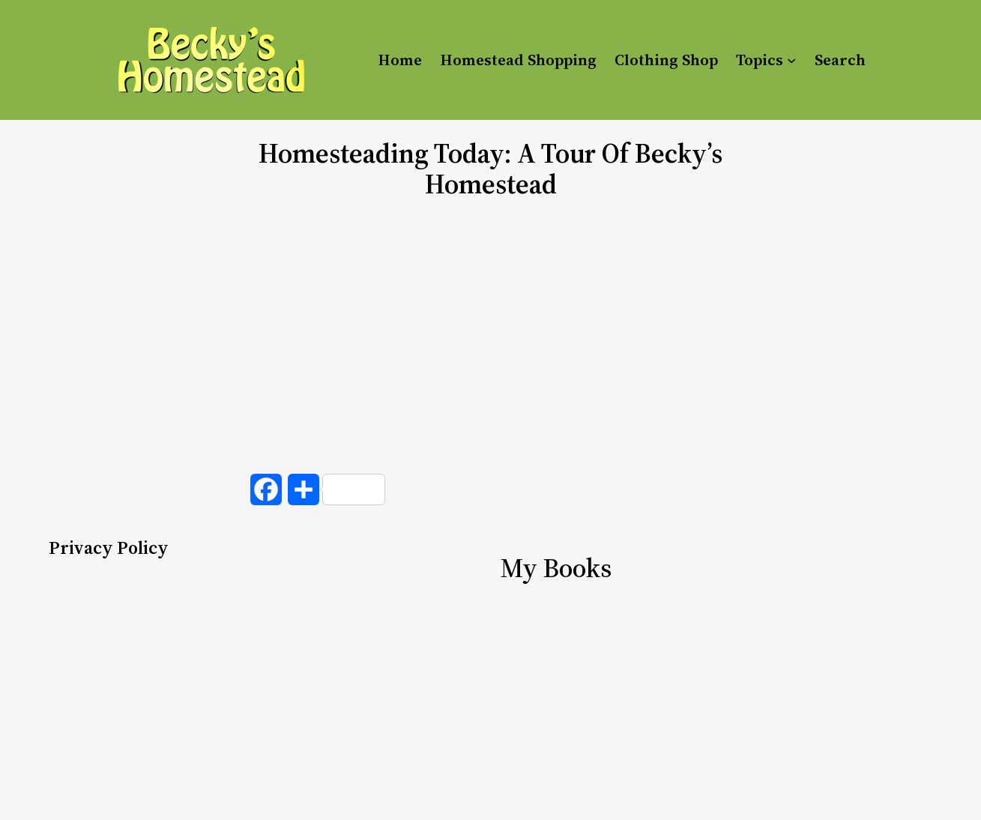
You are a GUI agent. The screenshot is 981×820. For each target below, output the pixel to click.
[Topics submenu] (791, 59)
